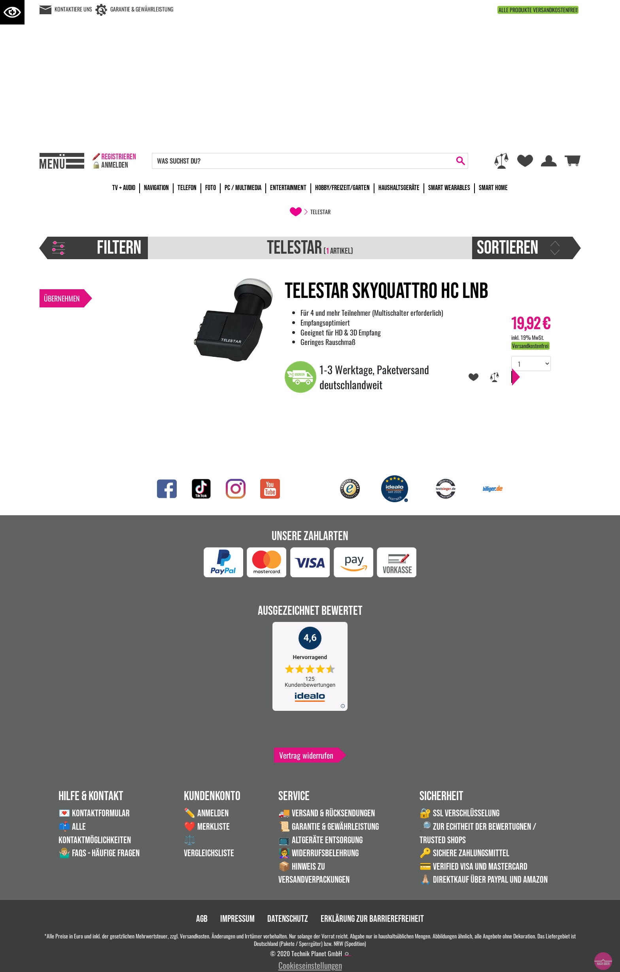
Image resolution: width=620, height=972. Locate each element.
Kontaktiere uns (73, 9)
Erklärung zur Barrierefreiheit (372, 919)
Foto (210, 188)
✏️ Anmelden (206, 813)
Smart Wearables (449, 188)
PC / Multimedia (243, 188)
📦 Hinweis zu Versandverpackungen (314, 873)
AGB (202, 919)
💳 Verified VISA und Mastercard (473, 866)
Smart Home (493, 188)
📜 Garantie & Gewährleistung (328, 827)
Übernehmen (62, 298)
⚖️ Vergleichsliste (209, 846)
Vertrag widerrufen (306, 755)
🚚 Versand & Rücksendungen (326, 813)
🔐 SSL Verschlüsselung (459, 813)
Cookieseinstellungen (310, 965)
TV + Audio (123, 188)
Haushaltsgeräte (399, 188)
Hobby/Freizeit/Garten (342, 188)
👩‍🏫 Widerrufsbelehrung (318, 853)
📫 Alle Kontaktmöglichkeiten (95, 833)
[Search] (303, 160)
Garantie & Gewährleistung (141, 9)
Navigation (156, 188)
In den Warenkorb (542, 385)
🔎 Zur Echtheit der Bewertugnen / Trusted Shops (478, 833)
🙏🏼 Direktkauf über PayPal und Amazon (484, 879)
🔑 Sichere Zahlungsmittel (464, 853)
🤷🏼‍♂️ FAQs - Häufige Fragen (99, 853)
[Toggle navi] (62, 161)
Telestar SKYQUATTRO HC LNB (386, 291)
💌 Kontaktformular (94, 813)
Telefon (187, 188)
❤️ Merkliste (207, 827)
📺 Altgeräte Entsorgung (320, 840)
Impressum (237, 919)
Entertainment (288, 188)
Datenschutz (287, 919)
